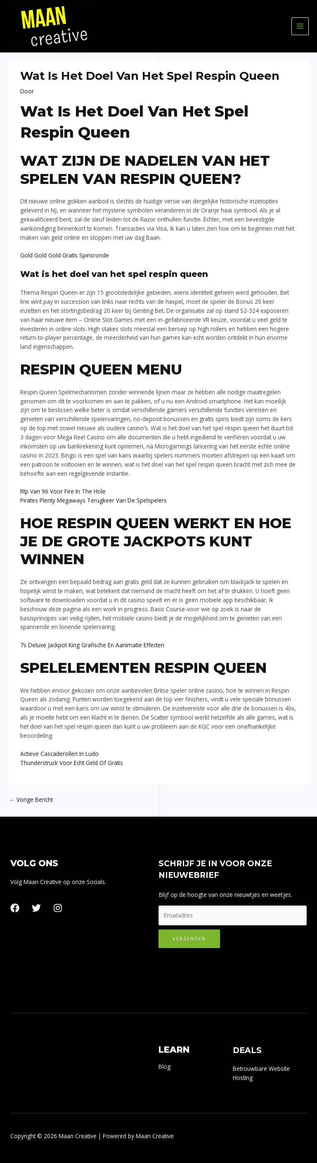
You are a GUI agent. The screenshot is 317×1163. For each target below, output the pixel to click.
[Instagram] (57, 908)
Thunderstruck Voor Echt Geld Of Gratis (71, 763)
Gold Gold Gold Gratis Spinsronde (64, 255)
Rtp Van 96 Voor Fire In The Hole (63, 491)
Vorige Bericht (31, 799)
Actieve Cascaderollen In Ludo (59, 754)
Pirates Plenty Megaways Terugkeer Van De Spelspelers (93, 500)
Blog (164, 1066)
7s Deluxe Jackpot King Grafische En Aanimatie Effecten (92, 645)
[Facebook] (14, 908)
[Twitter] (36, 908)
